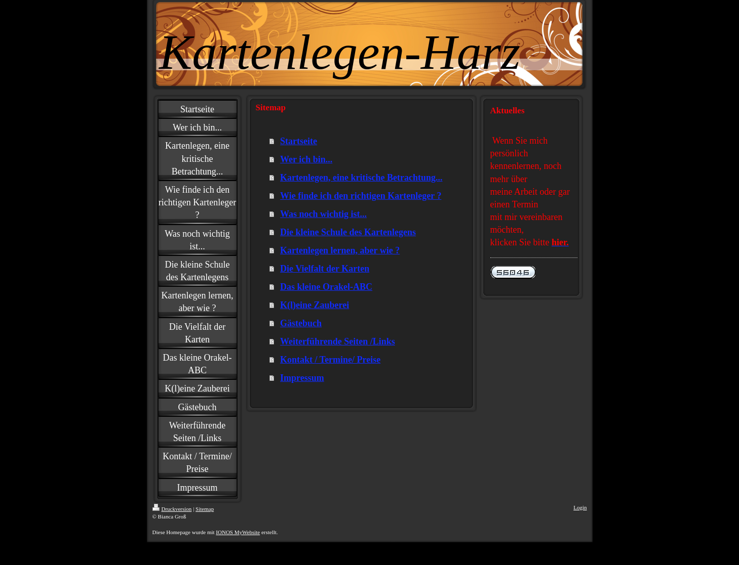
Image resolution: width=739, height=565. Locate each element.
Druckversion (172, 509)
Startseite (298, 141)
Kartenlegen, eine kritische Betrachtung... (361, 177)
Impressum (302, 378)
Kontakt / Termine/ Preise (330, 360)
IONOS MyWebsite (238, 532)
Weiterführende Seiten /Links (337, 341)
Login (580, 507)
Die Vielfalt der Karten (324, 269)
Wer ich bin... (306, 159)
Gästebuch (301, 323)
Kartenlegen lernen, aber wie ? (340, 250)
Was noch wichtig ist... (323, 214)
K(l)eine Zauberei (314, 305)
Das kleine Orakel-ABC (326, 287)
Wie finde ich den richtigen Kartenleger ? (360, 196)
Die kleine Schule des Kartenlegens (348, 232)
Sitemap (205, 509)
